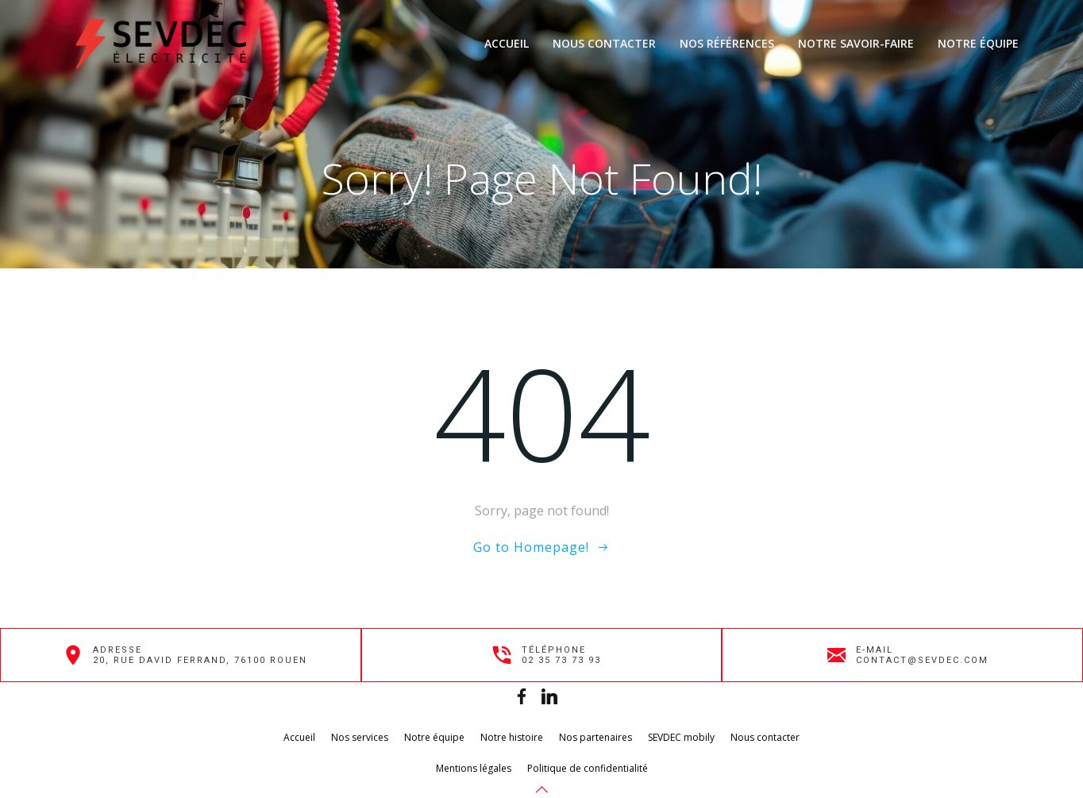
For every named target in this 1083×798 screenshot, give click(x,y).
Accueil (506, 43)
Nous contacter (604, 43)
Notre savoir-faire (856, 43)
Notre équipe (978, 43)
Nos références (727, 43)
